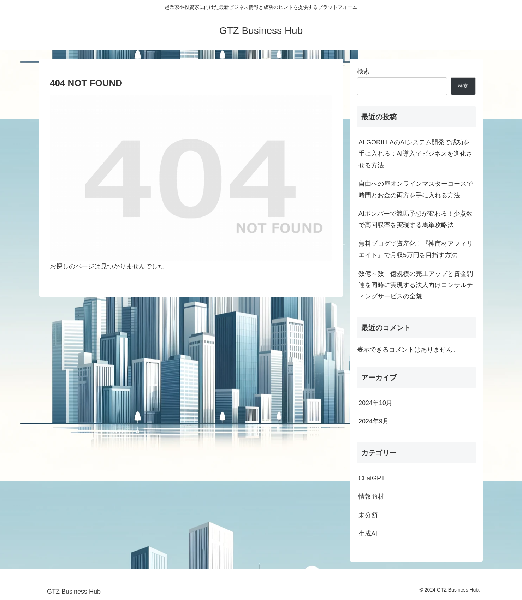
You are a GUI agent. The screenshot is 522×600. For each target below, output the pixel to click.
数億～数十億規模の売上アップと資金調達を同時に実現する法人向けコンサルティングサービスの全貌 (415, 285)
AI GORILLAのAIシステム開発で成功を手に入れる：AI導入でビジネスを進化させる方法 (415, 154)
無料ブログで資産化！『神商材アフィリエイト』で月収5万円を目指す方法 (415, 249)
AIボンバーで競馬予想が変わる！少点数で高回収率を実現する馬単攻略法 (415, 219)
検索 (363, 71)
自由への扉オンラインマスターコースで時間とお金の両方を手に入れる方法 (415, 189)
